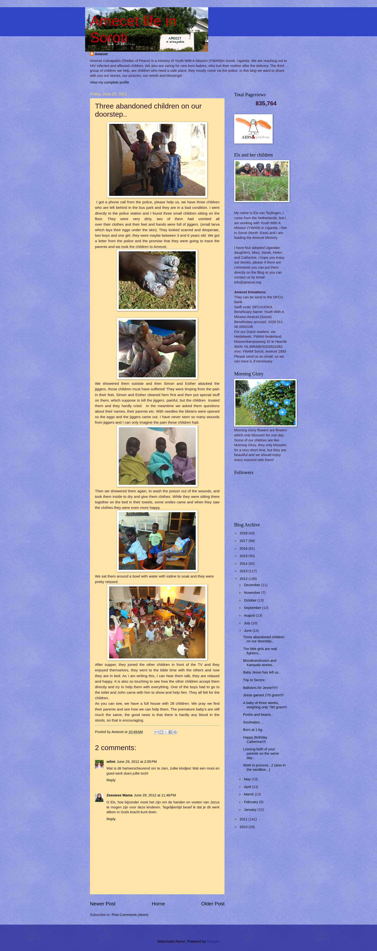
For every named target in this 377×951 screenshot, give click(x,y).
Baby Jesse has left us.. (261, 672)
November (252, 593)
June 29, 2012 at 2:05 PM (137, 762)
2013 (244, 571)
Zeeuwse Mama (119, 795)
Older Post (213, 903)
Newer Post (102, 903)
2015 (244, 556)
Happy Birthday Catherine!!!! (255, 739)
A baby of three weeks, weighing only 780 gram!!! (265, 705)
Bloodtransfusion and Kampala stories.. (259, 663)
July (247, 623)
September (253, 608)
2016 (244, 548)
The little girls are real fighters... (260, 651)
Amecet (101, 54)
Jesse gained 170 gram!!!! (263, 695)
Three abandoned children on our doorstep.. (263, 639)
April (248, 787)
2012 (244, 579)
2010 (244, 827)
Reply (111, 780)
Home (158, 903)
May (247, 779)
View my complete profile (109, 82)
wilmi (111, 762)
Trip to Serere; (254, 680)
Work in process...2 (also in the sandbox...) (264, 767)
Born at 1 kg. (253, 730)
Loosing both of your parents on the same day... (261, 753)
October (250, 600)
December (252, 585)
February (251, 802)
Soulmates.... (253, 722)
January (250, 810)
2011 (244, 819)
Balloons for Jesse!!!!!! (260, 688)
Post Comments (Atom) (130, 915)
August (250, 615)
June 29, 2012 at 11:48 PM (155, 795)
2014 (244, 564)
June (248, 630)
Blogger (213, 941)
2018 (244, 533)
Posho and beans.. (258, 714)
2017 (244, 541)
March (249, 794)
